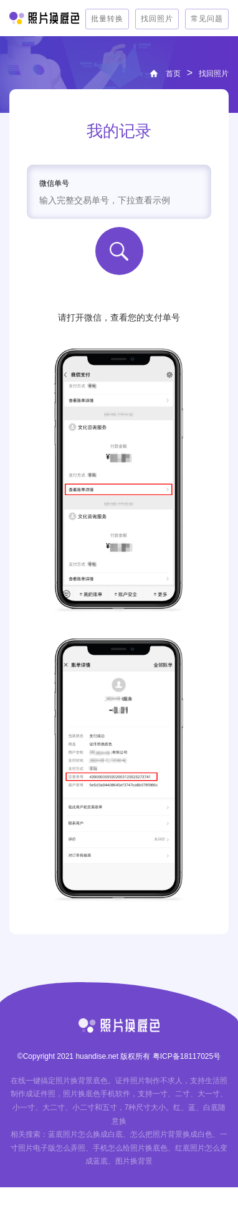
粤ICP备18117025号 (187, 1056)
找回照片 (157, 18)
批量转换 (107, 18)
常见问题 (207, 18)
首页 (173, 73)
